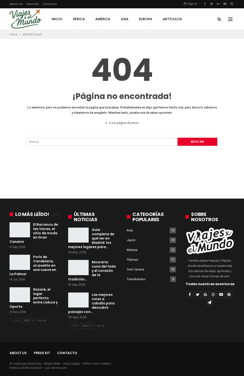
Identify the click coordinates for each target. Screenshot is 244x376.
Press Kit (32, 4)
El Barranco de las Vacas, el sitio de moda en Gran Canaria (34, 233)
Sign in (190, 4)
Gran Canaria (135, 269)
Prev (15, 320)
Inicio (57, 19)
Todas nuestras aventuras (210, 284)
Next (28, 320)
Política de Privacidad (25, 368)
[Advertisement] (122, 174)
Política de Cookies (96, 363)
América (102, 19)
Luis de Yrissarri (56, 368)
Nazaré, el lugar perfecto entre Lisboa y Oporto (34, 298)
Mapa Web (52, 363)
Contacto (49, 4)
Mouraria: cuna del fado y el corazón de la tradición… (92, 271)
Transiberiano (136, 279)
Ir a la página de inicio (122, 123)
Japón (131, 240)
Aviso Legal (71, 363)
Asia (124, 19)
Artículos (172, 19)
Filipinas (132, 259)
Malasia (132, 250)
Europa (145, 19)
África (79, 19)
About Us (16, 4)
